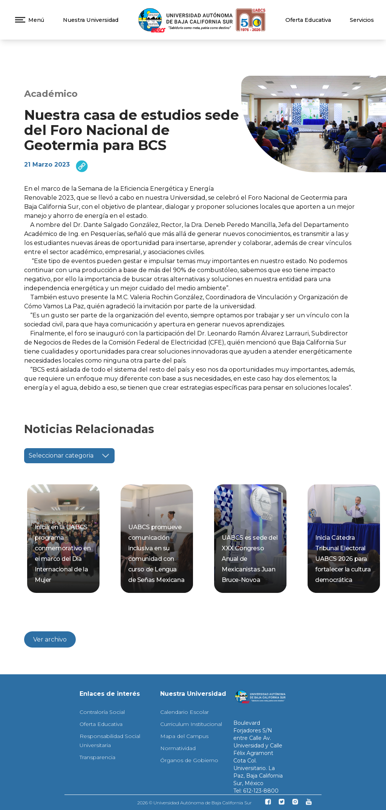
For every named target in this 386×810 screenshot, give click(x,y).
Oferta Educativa (308, 20)
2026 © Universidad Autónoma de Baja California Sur (194, 802)
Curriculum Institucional (191, 724)
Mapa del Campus (184, 736)
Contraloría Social (102, 712)
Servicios (362, 20)
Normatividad (178, 748)
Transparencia (97, 757)
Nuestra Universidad (90, 20)
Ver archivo (50, 639)
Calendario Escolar (184, 712)
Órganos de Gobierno (189, 760)
